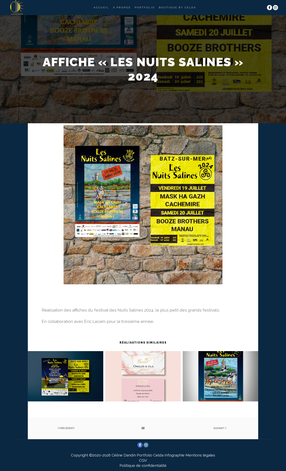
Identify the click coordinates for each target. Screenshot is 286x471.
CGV (143, 460)
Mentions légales (200, 455)
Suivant (220, 428)
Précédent (66, 428)
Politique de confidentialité (143, 465)
